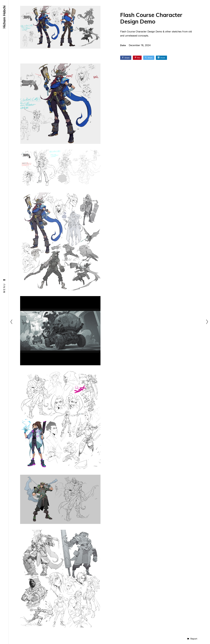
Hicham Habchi (4, 17)
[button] (192, 639)
